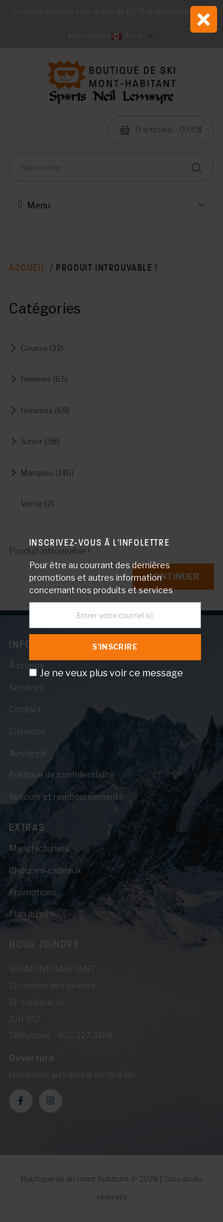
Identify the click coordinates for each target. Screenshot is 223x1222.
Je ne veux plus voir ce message (111, 673)
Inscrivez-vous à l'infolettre (99, 542)
